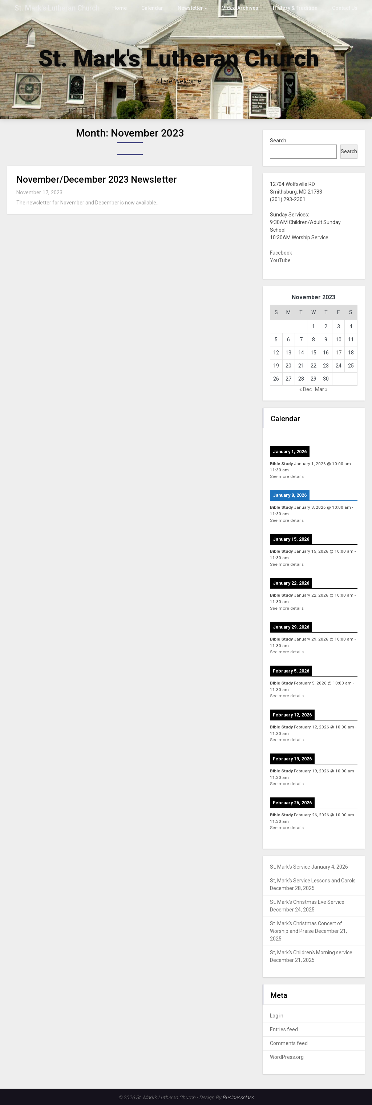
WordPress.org (287, 1057)
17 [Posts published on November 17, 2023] (338, 353)
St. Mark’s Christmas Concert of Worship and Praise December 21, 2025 (308, 931)
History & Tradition (297, 8)
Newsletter (196, 8)
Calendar (158, 8)
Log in (276, 1016)
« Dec (305, 389)
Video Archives (244, 8)
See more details (287, 476)
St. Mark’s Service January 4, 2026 (309, 867)
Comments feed (289, 1043)
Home (127, 8)
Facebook (281, 253)
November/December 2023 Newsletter (96, 179)
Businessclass (238, 1097)
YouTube (280, 260)
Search (278, 140)
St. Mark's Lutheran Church (57, 8)
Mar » (321, 389)
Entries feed (284, 1029)
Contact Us (344, 8)
